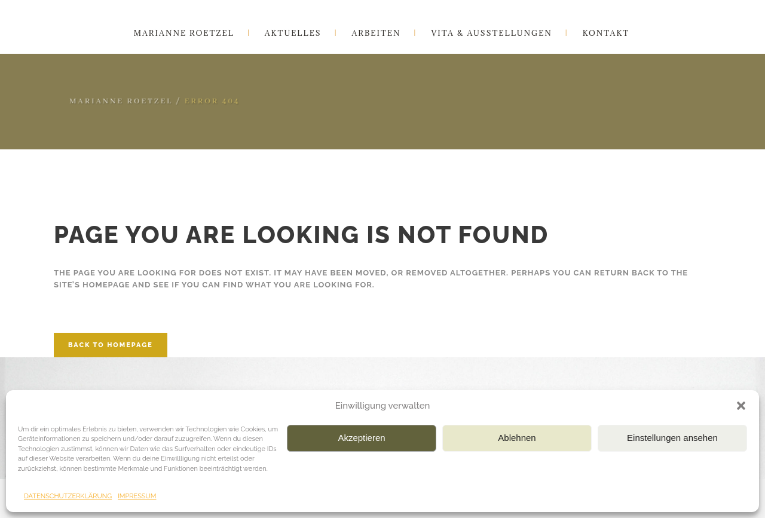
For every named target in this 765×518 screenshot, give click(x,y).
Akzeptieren (361, 438)
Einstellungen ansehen (672, 438)
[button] (741, 406)
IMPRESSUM (137, 496)
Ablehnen (517, 438)
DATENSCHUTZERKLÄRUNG (68, 496)
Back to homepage (110, 345)
